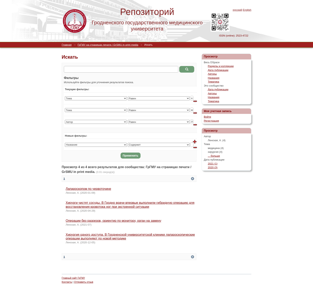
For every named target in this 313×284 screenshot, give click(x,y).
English (247, 9)
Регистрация (211, 120)
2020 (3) (212, 167)
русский (237, 9)
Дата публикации (218, 70)
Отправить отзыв (83, 282)
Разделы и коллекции (221, 66)
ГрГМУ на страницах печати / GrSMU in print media (108, 44)
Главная (66, 44)
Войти (207, 116)
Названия (213, 77)
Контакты (67, 282)
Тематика (213, 81)
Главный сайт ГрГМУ (73, 278)
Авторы (212, 73)
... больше (214, 155)
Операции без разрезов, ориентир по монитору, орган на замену (113, 220)
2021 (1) (212, 163)
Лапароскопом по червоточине (88, 188)
